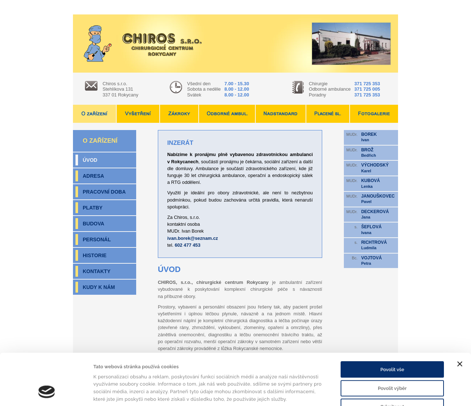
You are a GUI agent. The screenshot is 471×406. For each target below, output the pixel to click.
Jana (378, 214)
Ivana (378, 229)
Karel (378, 168)
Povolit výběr (392, 344)
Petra (378, 260)
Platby (93, 208)
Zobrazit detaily (349, 392)
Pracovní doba (104, 192)
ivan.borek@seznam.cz (192, 238)
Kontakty (97, 271)
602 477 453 (187, 245)
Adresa (93, 176)
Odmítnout (392, 363)
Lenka (378, 183)
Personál (97, 239)
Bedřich (378, 152)
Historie (95, 255)
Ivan (378, 137)
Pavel (378, 199)
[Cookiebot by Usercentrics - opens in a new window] (46, 392)
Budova (93, 223)
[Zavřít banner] (459, 320)
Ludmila (378, 245)
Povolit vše (392, 326)
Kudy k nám (99, 287)
